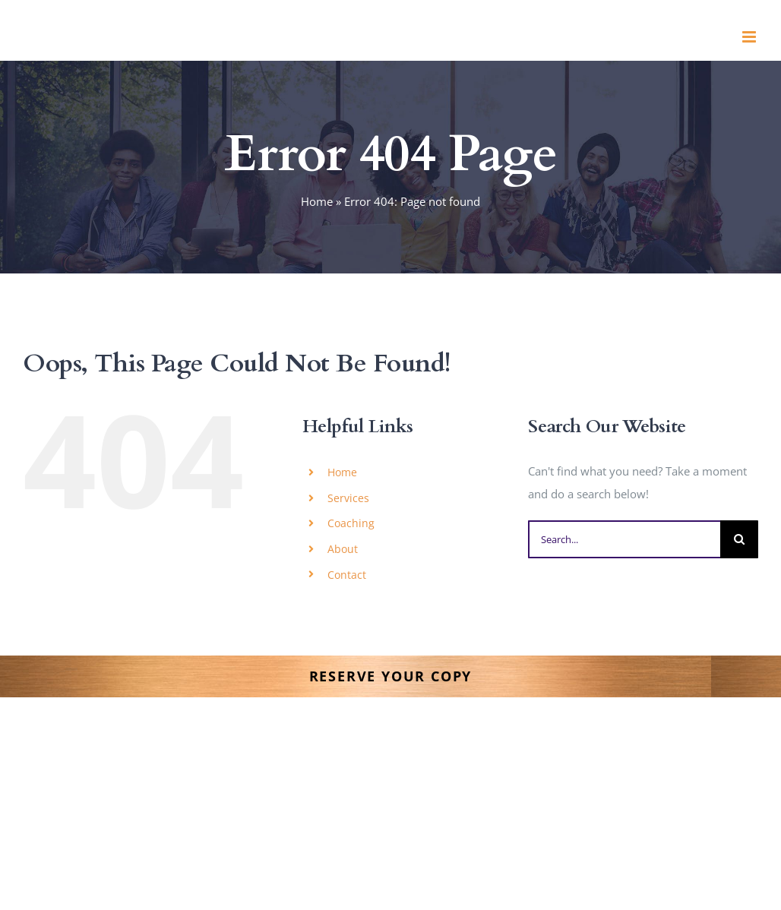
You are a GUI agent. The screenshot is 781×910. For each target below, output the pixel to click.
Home (317, 201)
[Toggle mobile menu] (750, 37)
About (342, 549)
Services (348, 498)
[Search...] (624, 539)
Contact (346, 574)
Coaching (351, 523)
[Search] (739, 539)
